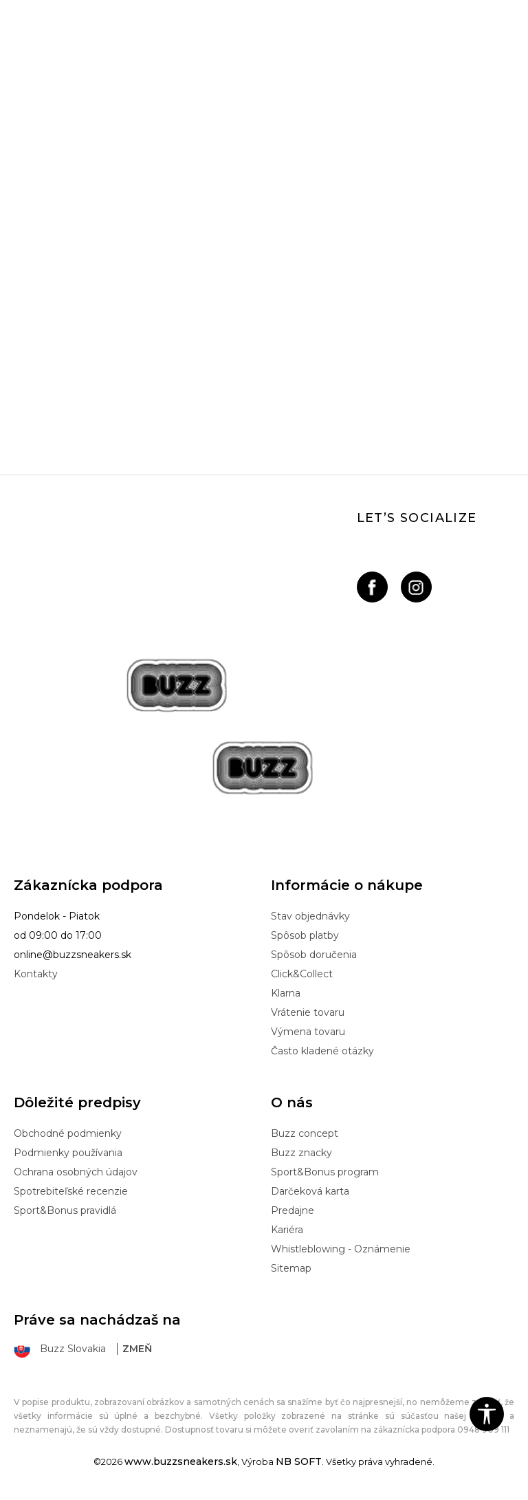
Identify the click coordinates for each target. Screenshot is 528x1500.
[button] (487, 1414)
